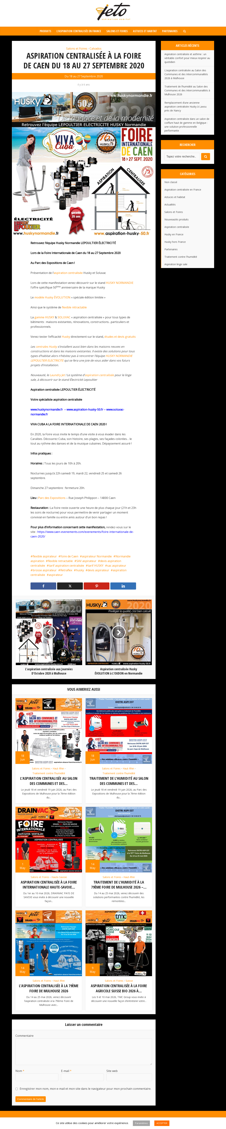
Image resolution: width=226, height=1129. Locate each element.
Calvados (95, 48)
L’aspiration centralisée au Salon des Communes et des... (48, 780)
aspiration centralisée (68, 273)
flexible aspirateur (45, 556)
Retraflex (66, 570)
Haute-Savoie (59, 877)
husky (80, 570)
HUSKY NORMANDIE (119, 283)
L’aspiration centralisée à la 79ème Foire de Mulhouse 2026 (48, 988)
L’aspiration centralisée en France (79, 31)
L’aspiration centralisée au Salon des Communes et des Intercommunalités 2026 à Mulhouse (186, 74)
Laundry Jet (57, 375)
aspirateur (56, 575)
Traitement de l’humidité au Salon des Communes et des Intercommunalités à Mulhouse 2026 (187, 90)
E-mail (66, 1070)
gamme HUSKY (44, 317)
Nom (19, 1070)
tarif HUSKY (95, 566)
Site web (112, 1070)
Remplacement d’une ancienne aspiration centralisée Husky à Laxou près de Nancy (185, 106)
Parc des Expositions (51, 498)
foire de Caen (69, 556)
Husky (66, 337)
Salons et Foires (117, 31)
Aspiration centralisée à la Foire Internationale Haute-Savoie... (49, 884)
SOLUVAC (64, 317)
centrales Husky (46, 347)
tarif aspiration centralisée (66, 566)
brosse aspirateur (45, 570)
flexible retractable (60, 561)
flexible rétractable (74, 307)
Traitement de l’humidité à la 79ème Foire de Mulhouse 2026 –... (119, 884)
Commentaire (24, 1035)
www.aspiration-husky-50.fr (85, 409)
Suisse (129, 980)
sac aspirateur (116, 566)
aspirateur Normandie (97, 556)
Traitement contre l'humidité (48, 773)
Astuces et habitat (145, 31)
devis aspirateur (98, 570)
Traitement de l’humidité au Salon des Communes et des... (118, 780)
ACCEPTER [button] (161, 1123)
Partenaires (170, 31)
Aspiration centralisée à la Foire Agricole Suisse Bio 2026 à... (119, 988)
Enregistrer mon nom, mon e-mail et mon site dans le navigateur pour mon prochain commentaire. (85, 1088)
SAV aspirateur (86, 561)
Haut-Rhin (58, 768)
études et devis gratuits (120, 337)
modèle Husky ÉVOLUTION (52, 297)
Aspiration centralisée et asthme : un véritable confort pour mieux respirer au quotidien (187, 58)
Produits (45, 31)
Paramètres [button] (141, 1123)
